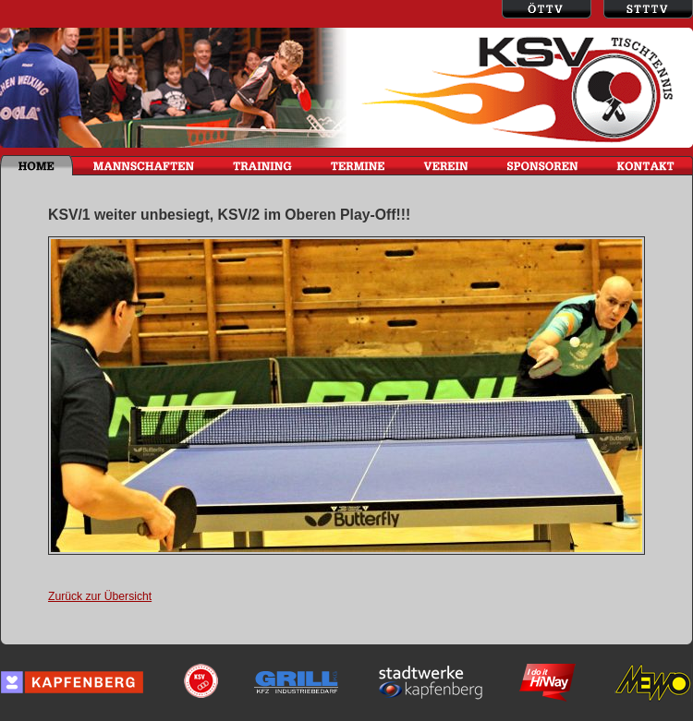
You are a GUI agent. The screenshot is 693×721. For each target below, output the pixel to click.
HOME (36, 165)
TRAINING (261, 165)
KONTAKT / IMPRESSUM (645, 165)
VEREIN (446, 165)
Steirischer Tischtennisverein (648, 9)
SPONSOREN (543, 165)
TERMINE (357, 165)
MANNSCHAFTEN (143, 165)
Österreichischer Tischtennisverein (546, 9)
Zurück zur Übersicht (100, 596)
